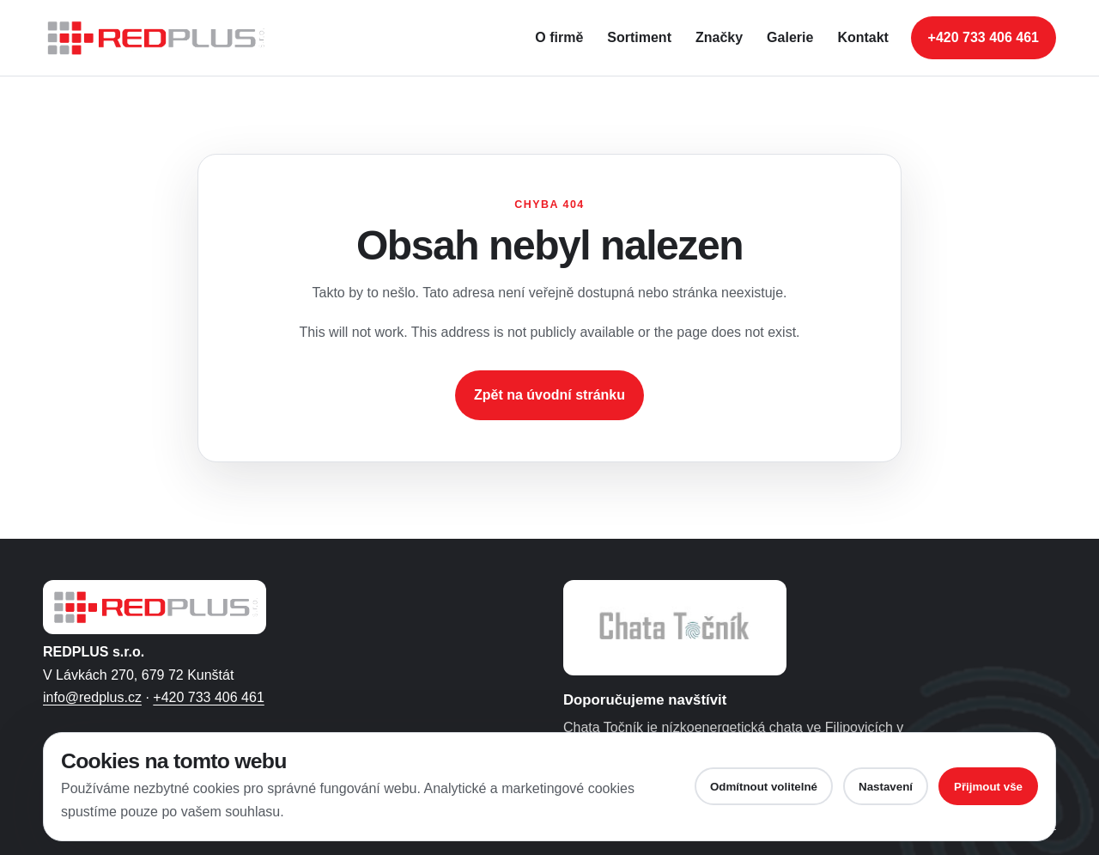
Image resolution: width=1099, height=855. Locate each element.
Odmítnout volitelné (763, 786)
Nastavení (886, 786)
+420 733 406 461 (208, 697)
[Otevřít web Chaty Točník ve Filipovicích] (674, 627)
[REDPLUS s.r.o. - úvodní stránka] (163, 37)
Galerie (790, 37)
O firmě (559, 37)
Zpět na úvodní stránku (549, 395)
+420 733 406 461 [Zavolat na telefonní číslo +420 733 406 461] (983, 37)
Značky (719, 37)
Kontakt (863, 37)
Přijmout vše (988, 786)
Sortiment (639, 37)
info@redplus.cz (92, 697)
